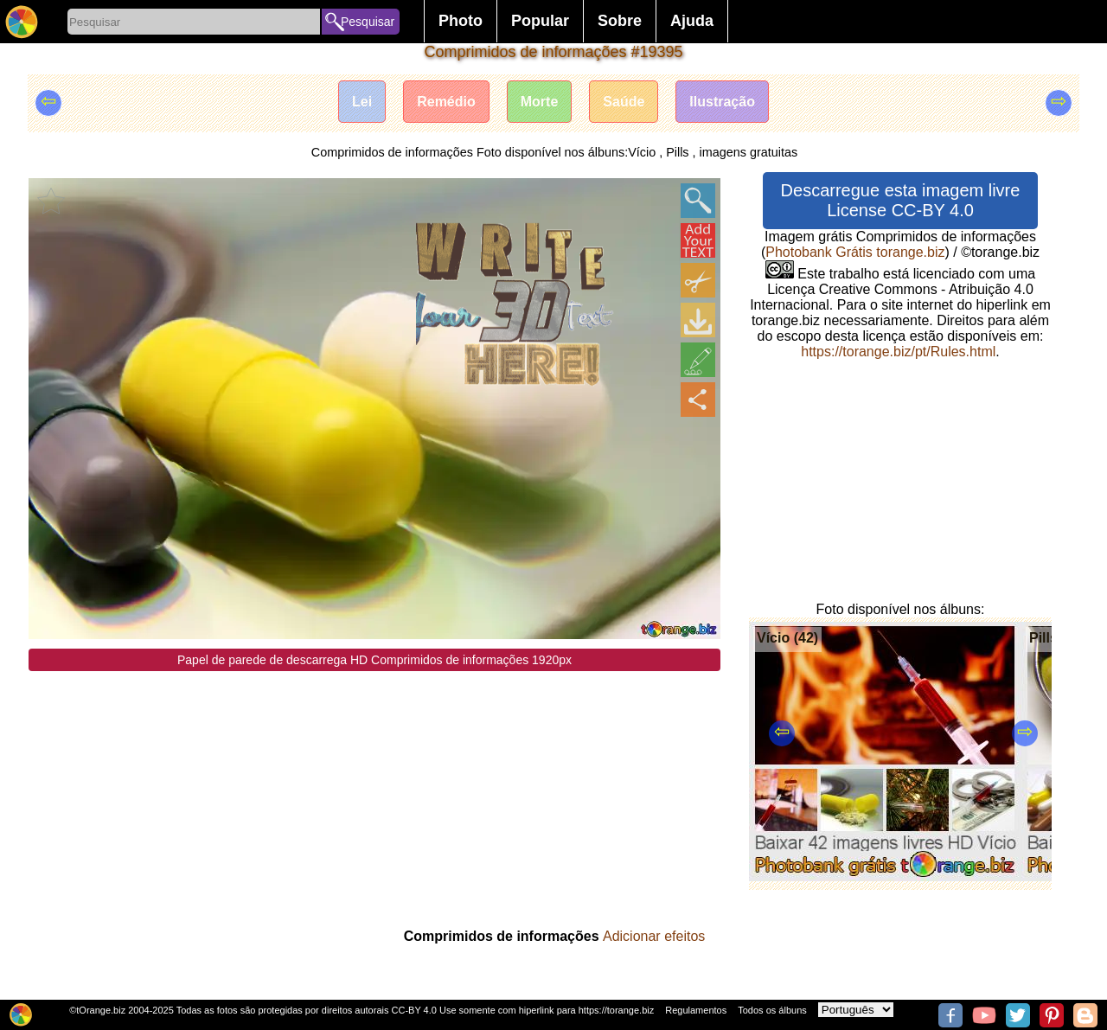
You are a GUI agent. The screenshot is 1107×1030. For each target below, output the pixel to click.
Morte (540, 101)
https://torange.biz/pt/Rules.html (898, 351)
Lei (362, 101)
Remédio (446, 101)
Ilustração (722, 101)
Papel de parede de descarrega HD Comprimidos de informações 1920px (374, 660)
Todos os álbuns (772, 1010)
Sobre (620, 20)
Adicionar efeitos (654, 936)
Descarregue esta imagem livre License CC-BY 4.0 (901, 200)
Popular (540, 20)
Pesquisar (367, 22)
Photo (460, 20)
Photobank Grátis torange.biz (854, 252)
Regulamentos (695, 1010)
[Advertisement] (374, 792)
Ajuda (691, 20)
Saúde (623, 101)
